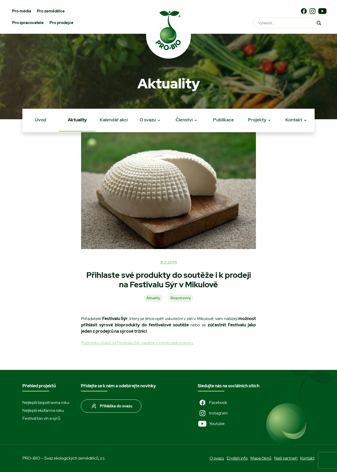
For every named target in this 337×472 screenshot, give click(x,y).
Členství (184, 120)
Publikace (223, 120)
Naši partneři (286, 458)
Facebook (212, 403)
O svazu (148, 120)
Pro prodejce (61, 22)
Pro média (21, 11)
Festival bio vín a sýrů (41, 418)
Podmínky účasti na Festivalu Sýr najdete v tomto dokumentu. (137, 343)
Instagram (213, 413)
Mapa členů (260, 458)
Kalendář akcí (114, 120)
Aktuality (77, 120)
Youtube (211, 424)
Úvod (40, 120)
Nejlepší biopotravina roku (45, 402)
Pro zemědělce (51, 11)
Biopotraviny (181, 298)
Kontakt (293, 120)
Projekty (257, 120)
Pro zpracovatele (28, 22)
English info (237, 458)
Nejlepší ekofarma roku (43, 410)
